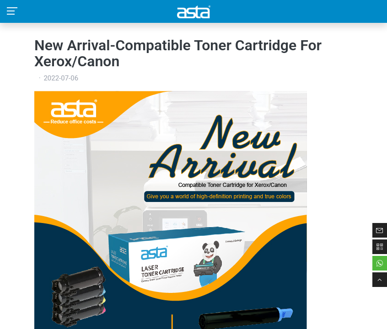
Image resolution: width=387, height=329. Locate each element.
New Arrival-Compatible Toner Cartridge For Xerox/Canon (178, 53)
